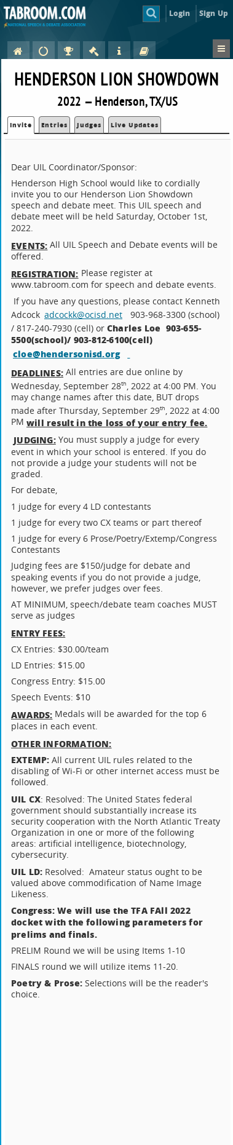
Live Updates (135, 125)
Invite (21, 125)
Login (180, 13)
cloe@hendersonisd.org (66, 353)
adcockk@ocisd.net (83, 314)
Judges (89, 125)
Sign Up (213, 13)
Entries (54, 125)
